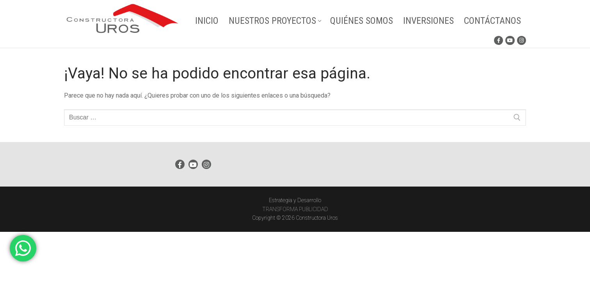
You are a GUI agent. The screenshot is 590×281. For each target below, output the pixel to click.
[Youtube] (509, 40)
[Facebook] (498, 40)
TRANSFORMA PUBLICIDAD (295, 209)
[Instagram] (521, 40)
